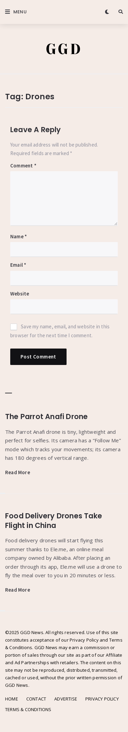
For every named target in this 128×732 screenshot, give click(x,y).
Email (18, 265)
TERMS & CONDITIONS (28, 709)
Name (18, 236)
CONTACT (36, 699)
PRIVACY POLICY (102, 699)
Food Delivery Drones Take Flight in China (53, 520)
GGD (64, 49)
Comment (23, 165)
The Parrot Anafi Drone (46, 416)
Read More (17, 472)
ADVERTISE (65, 699)
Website (19, 293)
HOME (11, 699)
